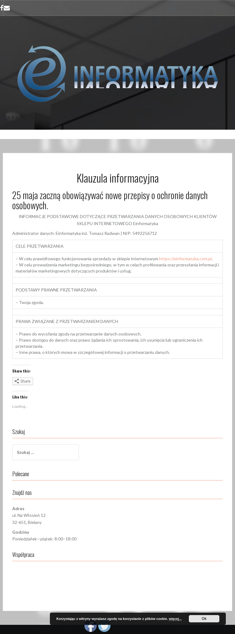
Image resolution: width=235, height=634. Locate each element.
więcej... (175, 619)
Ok (204, 619)
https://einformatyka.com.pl (185, 258)
